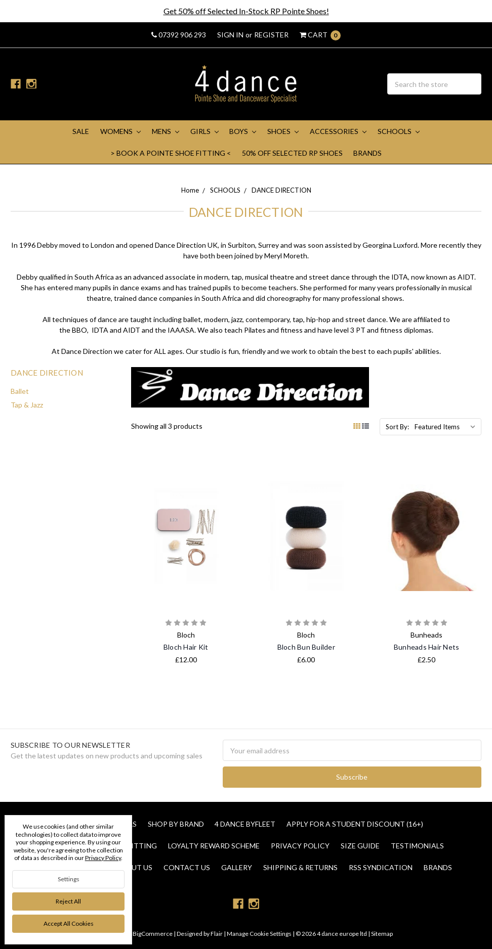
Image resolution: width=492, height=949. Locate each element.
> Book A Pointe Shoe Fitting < (170, 153)
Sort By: (397, 427)
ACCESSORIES (338, 131)
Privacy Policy (300, 845)
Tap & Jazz (27, 404)
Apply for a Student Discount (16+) (354, 824)
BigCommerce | (154, 933)
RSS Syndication (381, 867)
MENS (165, 131)
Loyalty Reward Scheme (214, 845)
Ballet (20, 391)
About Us (134, 867)
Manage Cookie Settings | (261, 933)
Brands (367, 153)
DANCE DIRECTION (281, 190)
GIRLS (204, 131)
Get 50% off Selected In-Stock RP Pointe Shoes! (246, 11)
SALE (80, 131)
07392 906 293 (178, 34)
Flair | (218, 933)
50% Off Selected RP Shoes (292, 153)
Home (190, 190)
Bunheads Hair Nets (427, 647)
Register (271, 34)
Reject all (68, 901)
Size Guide (360, 845)
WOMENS (120, 131)
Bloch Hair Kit (186, 647)
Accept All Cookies (69, 923)
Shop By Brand (176, 824)
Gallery (236, 867)
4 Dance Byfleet (245, 824)
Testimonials (417, 845)
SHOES (283, 131)
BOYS (242, 131)
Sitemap (381, 933)
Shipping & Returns (300, 867)
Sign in (230, 34)
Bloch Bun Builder (306, 647)
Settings (68, 879)
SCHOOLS (399, 131)
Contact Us (186, 867)
